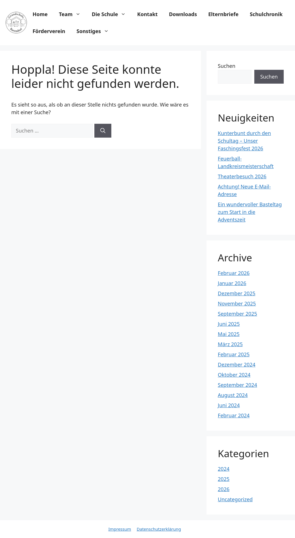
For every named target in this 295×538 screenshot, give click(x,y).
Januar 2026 (232, 283)
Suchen (226, 65)
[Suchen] (102, 131)
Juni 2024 (229, 405)
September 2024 (237, 384)
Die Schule (112, 14)
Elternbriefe (223, 14)
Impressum (119, 529)
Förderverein (48, 31)
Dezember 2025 (236, 293)
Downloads (183, 14)
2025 (223, 479)
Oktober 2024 (234, 374)
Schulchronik (266, 14)
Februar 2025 (234, 354)
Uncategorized (235, 499)
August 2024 (233, 395)
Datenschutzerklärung (159, 529)
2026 (223, 489)
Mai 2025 (229, 334)
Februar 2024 (234, 415)
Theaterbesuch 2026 (242, 176)
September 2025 (237, 313)
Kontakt (147, 14)
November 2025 (237, 303)
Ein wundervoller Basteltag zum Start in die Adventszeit (250, 212)
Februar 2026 (234, 273)
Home (39, 14)
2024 (223, 468)
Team (72, 14)
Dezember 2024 (236, 364)
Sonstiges (95, 31)
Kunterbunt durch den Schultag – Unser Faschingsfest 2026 (244, 141)
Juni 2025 (229, 323)
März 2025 (230, 344)
